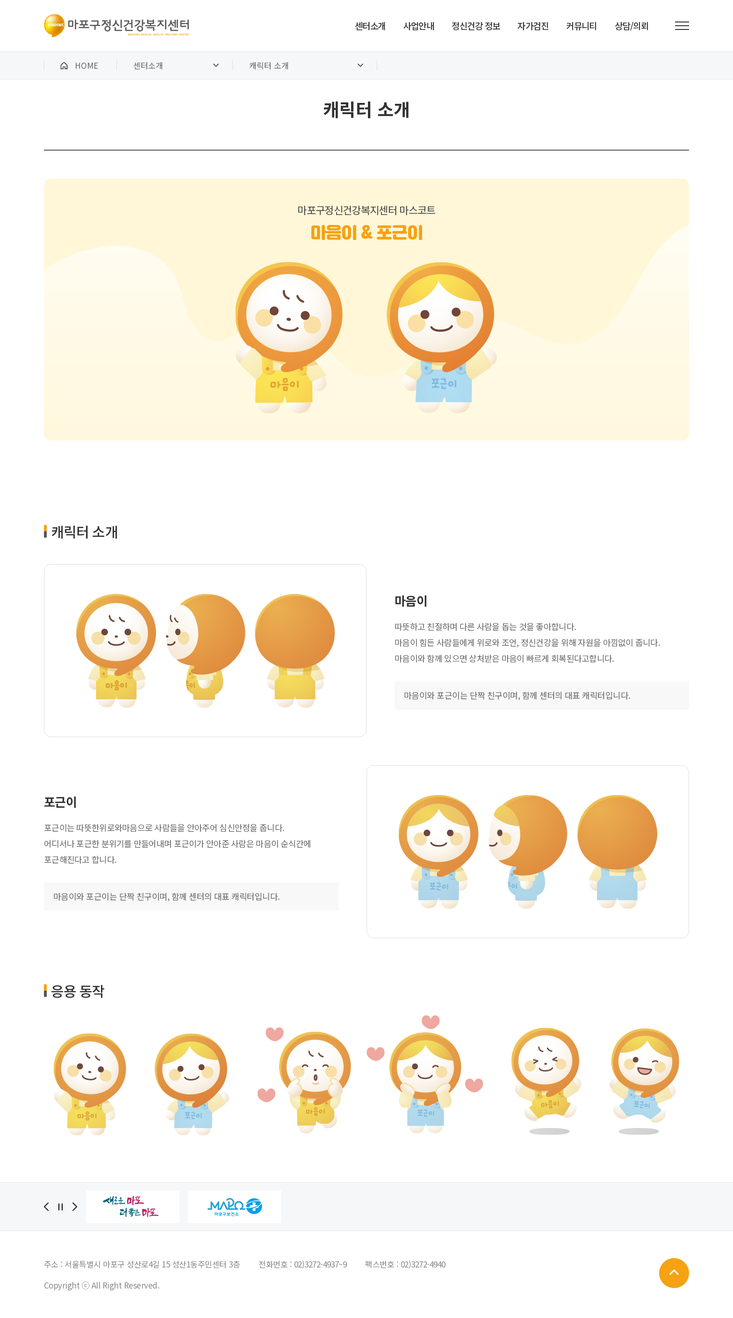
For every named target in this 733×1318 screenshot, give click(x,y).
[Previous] (46, 1206)
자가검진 (532, 25)
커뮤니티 (581, 25)
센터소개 (370, 25)
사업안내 (418, 25)
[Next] (74, 1206)
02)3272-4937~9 (320, 1264)
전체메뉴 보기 (682, 26)
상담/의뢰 (631, 25)
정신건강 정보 (476, 25)
